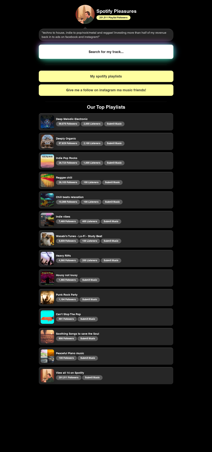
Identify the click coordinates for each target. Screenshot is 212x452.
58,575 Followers (68, 123)
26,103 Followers (68, 182)
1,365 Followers (67, 279)
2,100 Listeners (91, 143)
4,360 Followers (67, 260)
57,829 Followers (68, 143)
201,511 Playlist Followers (113, 17)
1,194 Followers (67, 299)
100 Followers (66, 357)
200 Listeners (89, 260)
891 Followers (66, 318)
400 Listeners (89, 221)
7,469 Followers (67, 221)
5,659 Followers (67, 240)
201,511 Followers (68, 377)
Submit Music (114, 123)
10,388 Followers (68, 201)
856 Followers (66, 338)
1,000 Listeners (91, 162)
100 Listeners (91, 182)
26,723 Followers (68, 162)
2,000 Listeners (91, 123)
